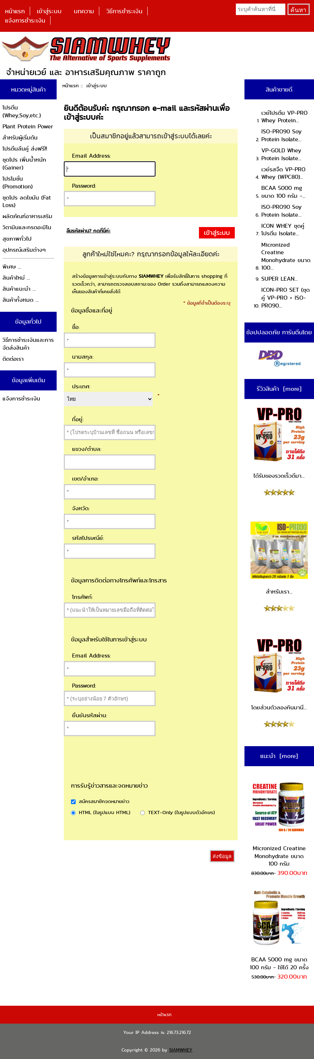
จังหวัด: (81, 508)
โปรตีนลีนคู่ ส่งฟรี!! (25, 148)
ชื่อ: (76, 327)
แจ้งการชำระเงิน (25, 20)
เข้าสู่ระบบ (49, 11)
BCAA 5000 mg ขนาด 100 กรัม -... (283, 192)
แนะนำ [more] (279, 756)
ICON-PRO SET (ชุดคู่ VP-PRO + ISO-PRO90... (285, 297)
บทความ (84, 11)
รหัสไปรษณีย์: (88, 538)
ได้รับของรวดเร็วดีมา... (279, 443)
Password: (84, 186)
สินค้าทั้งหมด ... (21, 300)
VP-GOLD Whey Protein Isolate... (281, 154)
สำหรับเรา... (279, 559)
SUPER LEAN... (279, 279)
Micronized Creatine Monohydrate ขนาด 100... (285, 256)
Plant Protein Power (28, 126)
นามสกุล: (83, 357)
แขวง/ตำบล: (86, 449)
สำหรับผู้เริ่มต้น (20, 137)
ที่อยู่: (78, 419)
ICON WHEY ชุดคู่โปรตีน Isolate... (282, 230)
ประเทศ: (81, 386)
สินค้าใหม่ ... (16, 278)
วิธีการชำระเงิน (124, 11)
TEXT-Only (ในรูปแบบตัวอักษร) (181, 812)
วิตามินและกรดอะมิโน (27, 227)
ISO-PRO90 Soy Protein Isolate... (281, 135)
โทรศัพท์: (82, 597)
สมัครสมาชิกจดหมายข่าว (104, 801)
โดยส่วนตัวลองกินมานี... (279, 674)
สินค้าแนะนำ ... (19, 289)
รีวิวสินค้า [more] (279, 388)
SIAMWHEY (180, 1049)
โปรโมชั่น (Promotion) (18, 182)
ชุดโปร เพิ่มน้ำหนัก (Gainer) (24, 164)
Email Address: (91, 156)
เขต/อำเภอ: (85, 478)
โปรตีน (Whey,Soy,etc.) (22, 111)
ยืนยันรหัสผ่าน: (89, 715)
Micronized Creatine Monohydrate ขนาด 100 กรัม (279, 823)
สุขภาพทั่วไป (17, 239)
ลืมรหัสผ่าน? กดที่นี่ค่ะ (88, 230)
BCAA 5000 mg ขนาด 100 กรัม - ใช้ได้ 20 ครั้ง (279, 930)
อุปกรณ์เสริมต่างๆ (24, 250)
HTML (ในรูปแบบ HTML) (104, 812)
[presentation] (139, 768)
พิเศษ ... (12, 266)
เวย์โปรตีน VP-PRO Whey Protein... (284, 117)
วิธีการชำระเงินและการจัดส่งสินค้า (28, 344)
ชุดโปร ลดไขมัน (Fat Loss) (27, 201)
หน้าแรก (15, 11)
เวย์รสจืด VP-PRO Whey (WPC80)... (283, 173)
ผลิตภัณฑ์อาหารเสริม (27, 216)
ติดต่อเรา (13, 359)
